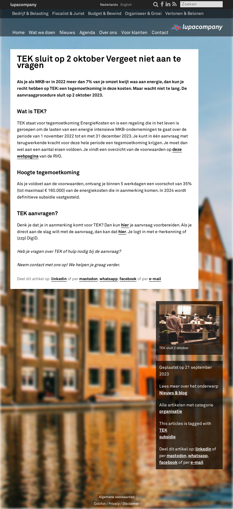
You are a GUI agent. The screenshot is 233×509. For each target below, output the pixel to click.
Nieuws (67, 33)
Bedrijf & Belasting (30, 13)
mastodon (88, 279)
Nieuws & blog (173, 392)
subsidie (167, 436)
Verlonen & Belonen (184, 13)
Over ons (108, 33)
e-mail (155, 279)
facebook (128, 279)
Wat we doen (42, 33)
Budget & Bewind (104, 13)
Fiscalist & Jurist (68, 13)
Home (18, 33)
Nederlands (109, 5)
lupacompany (23, 4)
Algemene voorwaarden (116, 497)
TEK (163, 430)
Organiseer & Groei (143, 13)
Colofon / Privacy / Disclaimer (116, 504)
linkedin (59, 279)
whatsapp (109, 279)
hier (125, 225)
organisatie (170, 411)
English (126, 5)
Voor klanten (134, 33)
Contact (160, 33)
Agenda (87, 33)
